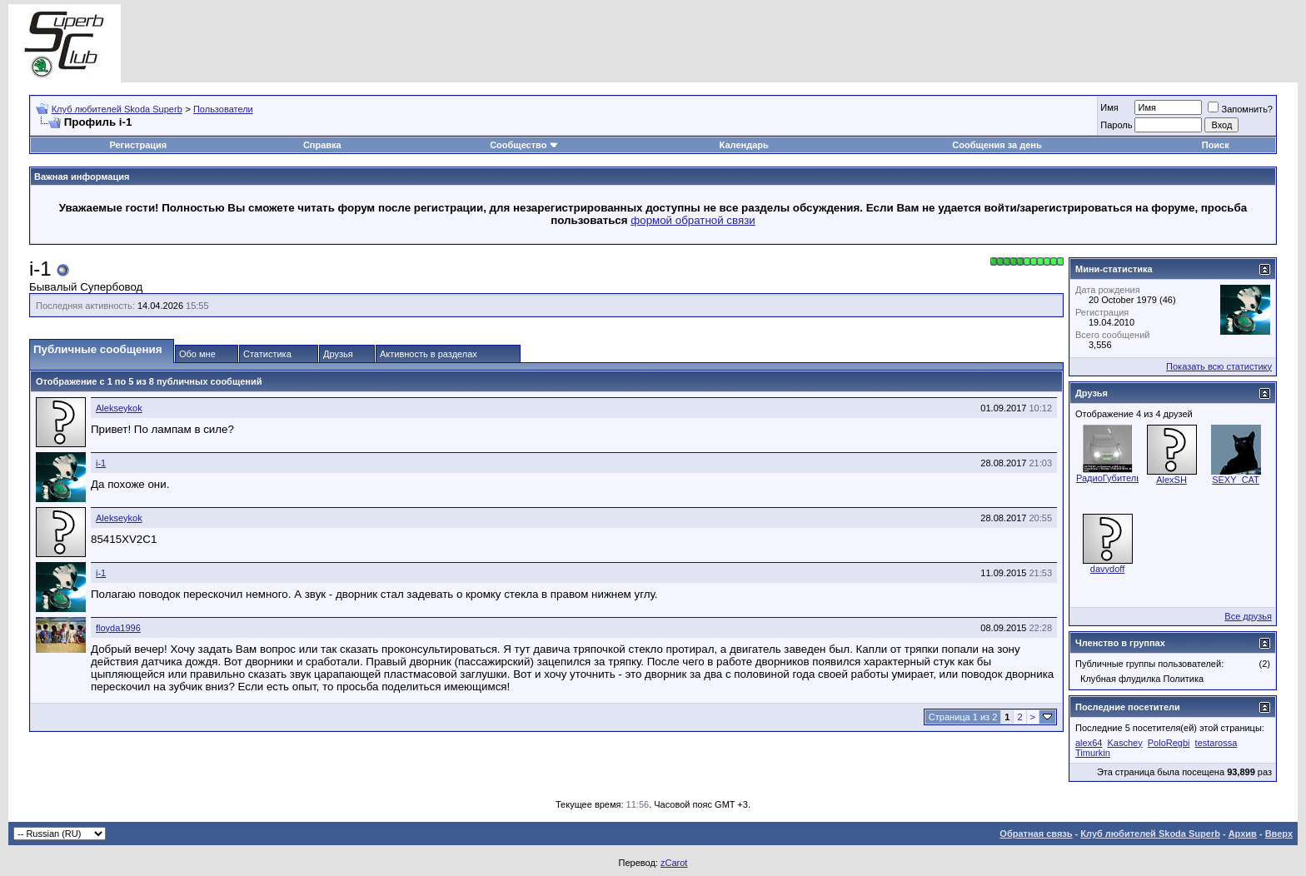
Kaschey (1124, 743)
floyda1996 (118, 628)
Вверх (1279, 834)
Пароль (1116, 125)
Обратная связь (1035, 834)
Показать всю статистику (1219, 366)
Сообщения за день (996, 145)
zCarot (673, 863)
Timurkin (1092, 753)
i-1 (101, 463)
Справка (322, 145)
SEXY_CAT (1235, 480)
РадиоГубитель (1108, 478)
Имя (1109, 107)
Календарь (744, 145)
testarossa (1216, 743)
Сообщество (524, 145)
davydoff (1107, 569)
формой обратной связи (693, 220)
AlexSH (1171, 480)
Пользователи (223, 109)
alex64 (1088, 743)
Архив (1243, 834)
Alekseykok (119, 408)
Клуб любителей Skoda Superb (117, 109)
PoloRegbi (1169, 743)
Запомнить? (1240, 109)
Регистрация (138, 145)
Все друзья (1248, 616)
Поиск (1215, 145)
